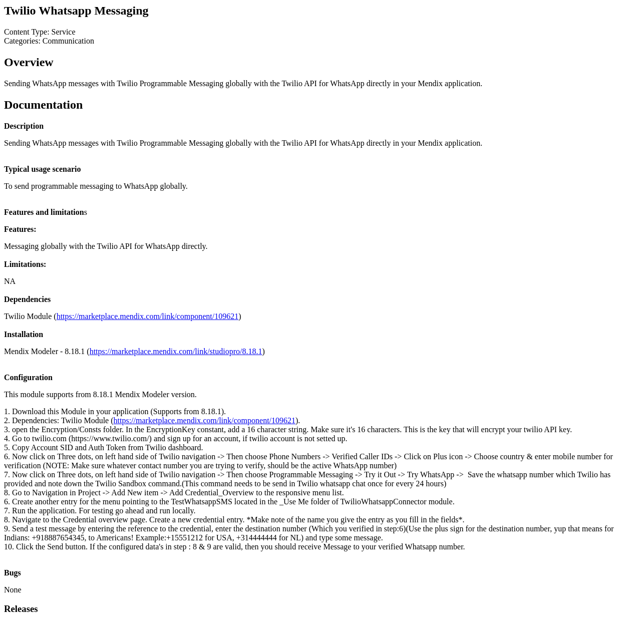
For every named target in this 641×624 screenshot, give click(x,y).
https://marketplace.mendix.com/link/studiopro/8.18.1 (176, 351)
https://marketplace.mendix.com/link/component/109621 (147, 316)
